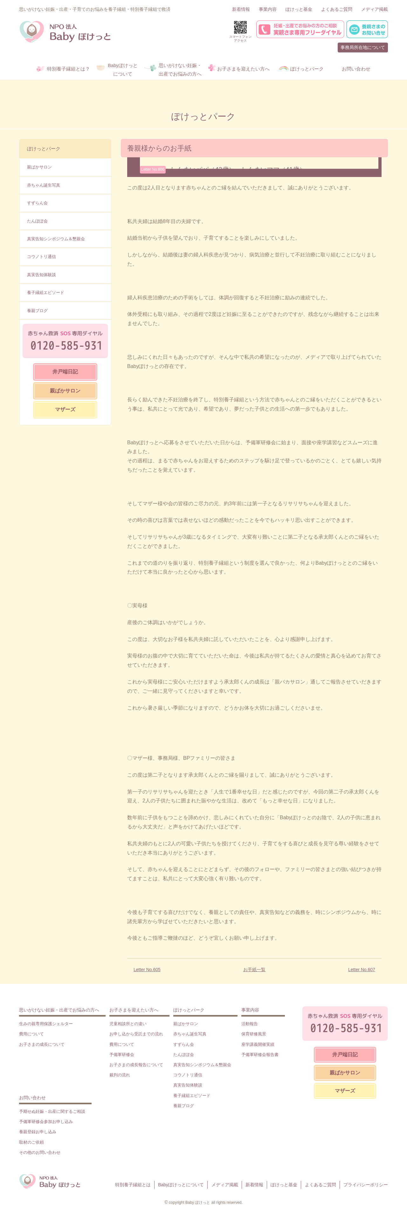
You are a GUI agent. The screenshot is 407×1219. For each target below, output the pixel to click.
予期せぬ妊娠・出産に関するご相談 (52, 1111)
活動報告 (249, 1023)
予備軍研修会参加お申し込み (46, 1121)
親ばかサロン (39, 167)
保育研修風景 (253, 1034)
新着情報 (241, 9)
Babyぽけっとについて (181, 1184)
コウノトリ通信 (41, 256)
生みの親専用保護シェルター (46, 1023)
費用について (31, 1034)
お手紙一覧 (254, 969)
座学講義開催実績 (257, 1044)
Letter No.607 (361, 969)
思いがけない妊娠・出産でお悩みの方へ (59, 1009)
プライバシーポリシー (365, 1184)
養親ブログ (37, 310)
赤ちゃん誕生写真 (43, 185)
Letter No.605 (147, 969)
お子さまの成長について (42, 1044)
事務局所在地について (363, 47)
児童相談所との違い (128, 1023)
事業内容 (268, 9)
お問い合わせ (32, 1097)
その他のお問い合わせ (39, 1152)
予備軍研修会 (121, 1054)
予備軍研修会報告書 (260, 1054)
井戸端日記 (65, 371)
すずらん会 (37, 203)
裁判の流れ (119, 1075)
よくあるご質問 (336, 9)
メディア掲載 (374, 9)
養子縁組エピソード (45, 292)
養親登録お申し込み (37, 1131)
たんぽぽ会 (37, 221)
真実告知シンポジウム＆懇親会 (56, 238)
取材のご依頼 (31, 1142)
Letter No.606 (152, 169)
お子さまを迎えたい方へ (133, 1009)
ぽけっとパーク (43, 148)
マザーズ (65, 409)
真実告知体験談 (41, 274)
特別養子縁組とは (133, 1184)
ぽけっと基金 (299, 9)
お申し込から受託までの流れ (136, 1034)
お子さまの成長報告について (136, 1064)
